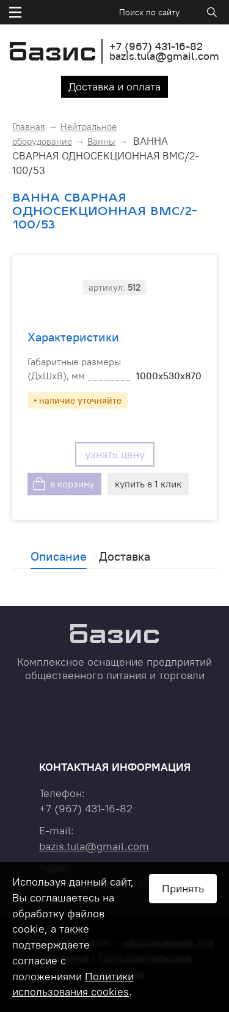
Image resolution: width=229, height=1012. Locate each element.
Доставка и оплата (114, 86)
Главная (28, 127)
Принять (183, 888)
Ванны (101, 141)
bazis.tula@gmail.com (164, 56)
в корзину (72, 484)
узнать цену (115, 454)
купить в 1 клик (148, 484)
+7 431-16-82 (156, 46)
